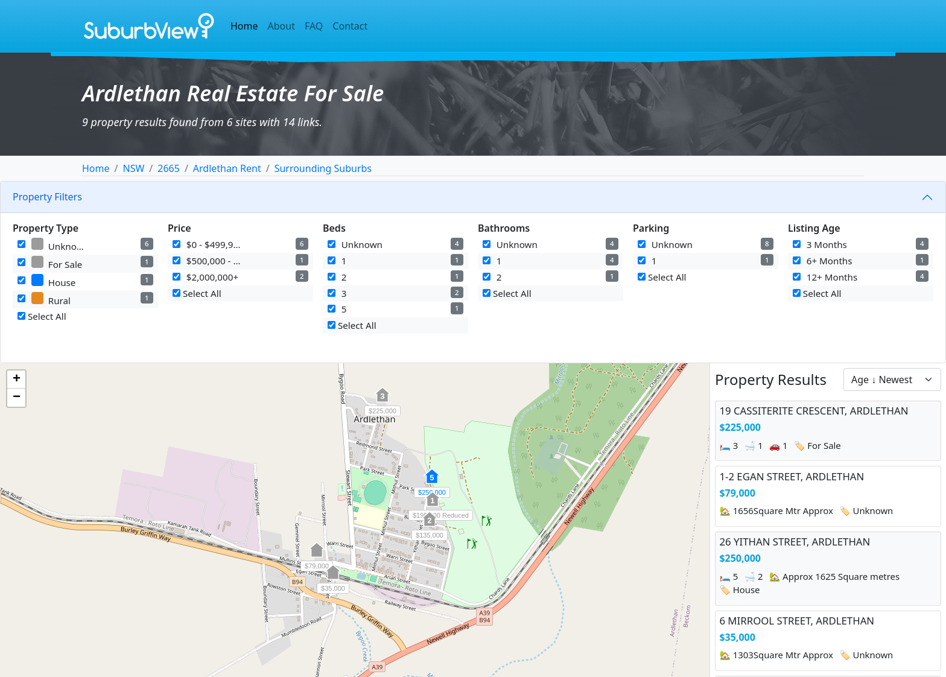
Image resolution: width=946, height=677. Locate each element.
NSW (133, 168)
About (281, 26)
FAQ (314, 26)
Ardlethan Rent (227, 168)
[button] (382, 401)
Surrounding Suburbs (323, 168)
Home (244, 26)
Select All (41, 316)
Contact (349, 26)
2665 (168, 168)
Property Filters (47, 196)
